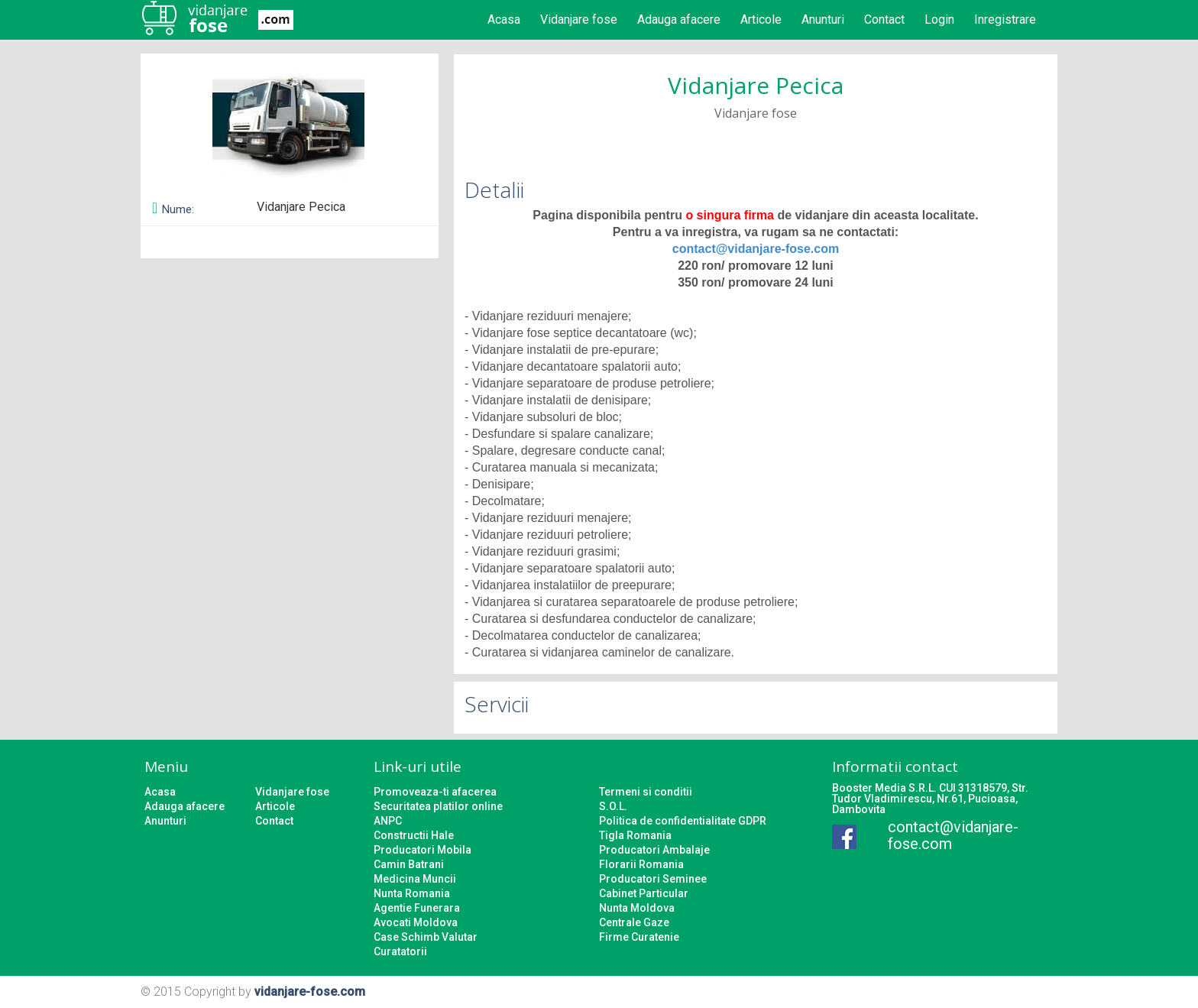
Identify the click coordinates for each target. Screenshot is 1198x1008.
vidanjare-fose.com (309, 991)
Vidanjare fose (578, 19)
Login (939, 19)
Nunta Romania (412, 893)
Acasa (503, 19)
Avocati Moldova (416, 922)
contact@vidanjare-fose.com (755, 248)
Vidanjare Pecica (755, 85)
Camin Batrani (409, 864)
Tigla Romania (635, 835)
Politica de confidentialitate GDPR (682, 820)
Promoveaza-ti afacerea (435, 791)
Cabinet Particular (643, 893)
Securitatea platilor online (438, 806)
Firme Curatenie (639, 937)
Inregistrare (1005, 19)
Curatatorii (400, 951)
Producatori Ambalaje (654, 849)
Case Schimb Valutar (426, 937)
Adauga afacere (678, 19)
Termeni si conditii (645, 791)
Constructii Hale (414, 835)
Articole (761, 19)
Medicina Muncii (415, 878)
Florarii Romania (641, 864)
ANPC (388, 820)
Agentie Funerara (417, 908)
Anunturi (822, 19)
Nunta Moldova (637, 908)
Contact (884, 19)
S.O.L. (613, 806)
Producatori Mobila (422, 849)
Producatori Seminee (653, 878)
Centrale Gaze (634, 922)
